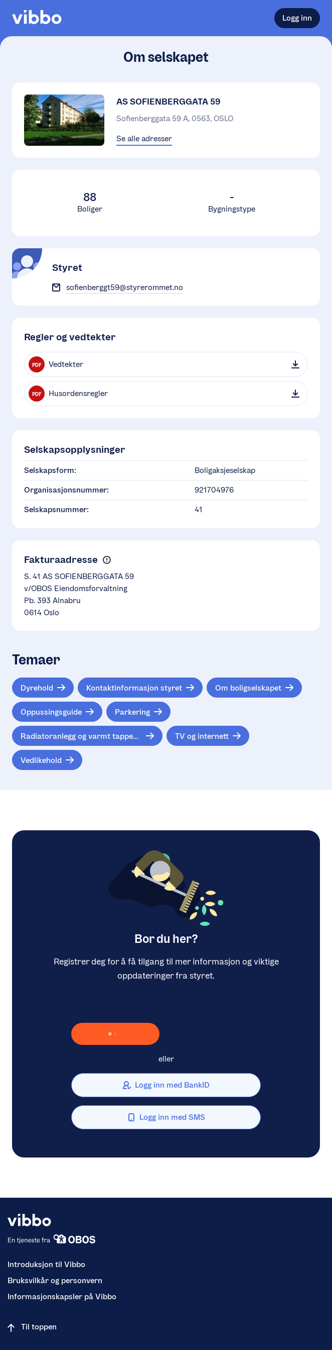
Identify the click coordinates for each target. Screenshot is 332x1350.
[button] (106, 560)
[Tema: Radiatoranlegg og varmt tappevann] (87, 736)
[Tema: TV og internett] (208, 736)
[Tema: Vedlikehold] (47, 760)
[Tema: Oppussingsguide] (57, 712)
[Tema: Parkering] (138, 712)
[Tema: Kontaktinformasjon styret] (140, 688)
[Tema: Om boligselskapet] (254, 688)
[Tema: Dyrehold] (43, 688)
